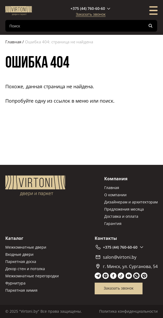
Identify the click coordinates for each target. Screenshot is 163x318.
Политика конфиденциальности (128, 311)
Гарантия (113, 223)
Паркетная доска (20, 261)
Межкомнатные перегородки (32, 275)
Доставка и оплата (121, 216)
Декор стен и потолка (25, 268)
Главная (13, 41)
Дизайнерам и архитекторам (131, 201)
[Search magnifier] (150, 26)
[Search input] (77, 26)
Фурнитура (15, 283)
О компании (115, 194)
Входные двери (19, 254)
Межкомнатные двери (25, 247)
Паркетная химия (21, 290)
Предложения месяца (124, 209)
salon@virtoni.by (116, 257)
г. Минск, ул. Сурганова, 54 (127, 266)
